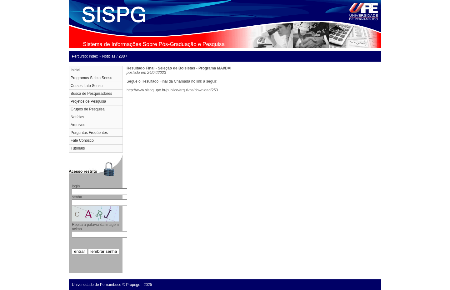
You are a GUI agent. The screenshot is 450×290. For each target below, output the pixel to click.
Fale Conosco (82, 140)
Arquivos (78, 125)
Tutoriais (78, 148)
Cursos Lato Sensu (86, 86)
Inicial (75, 70)
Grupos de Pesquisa (88, 109)
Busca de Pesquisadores (91, 93)
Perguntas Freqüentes (89, 132)
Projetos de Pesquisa (88, 101)
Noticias (109, 56)
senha (77, 197)
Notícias (77, 117)
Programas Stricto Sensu (91, 78)
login (76, 186)
